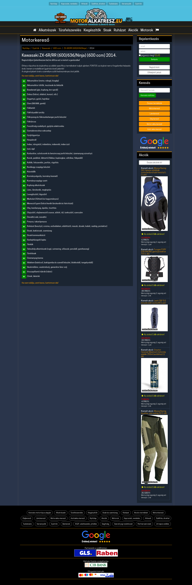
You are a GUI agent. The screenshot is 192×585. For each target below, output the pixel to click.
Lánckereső (154, 114)
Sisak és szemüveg (110, 513)
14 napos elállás (162, 524)
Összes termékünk (154, 103)
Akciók (133, 30)
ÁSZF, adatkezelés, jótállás (86, 524)
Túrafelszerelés (70, 30)
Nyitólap (53, 4)
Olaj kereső (154, 119)
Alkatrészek (47, 30)
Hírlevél (84, 4)
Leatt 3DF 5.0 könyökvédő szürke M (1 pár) (153, 301)
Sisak (107, 30)
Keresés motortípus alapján (40, 513)
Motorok (147, 30)
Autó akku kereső (154, 129)
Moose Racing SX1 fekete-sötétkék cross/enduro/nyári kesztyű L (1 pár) (153, 171)
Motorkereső (154, 108)
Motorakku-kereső (58, 518)
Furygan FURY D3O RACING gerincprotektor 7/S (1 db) (153, 251)
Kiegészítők (92, 30)
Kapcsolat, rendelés (69, 4)
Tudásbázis (113, 4)
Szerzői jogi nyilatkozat (123, 524)
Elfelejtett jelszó (154, 72)
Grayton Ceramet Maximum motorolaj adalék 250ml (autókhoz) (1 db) (153, 353)
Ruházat (120, 30)
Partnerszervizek (144, 524)
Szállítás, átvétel (98, 4)
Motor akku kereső (154, 124)
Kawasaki (46, 48)
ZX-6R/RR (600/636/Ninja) (75, 48)
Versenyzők (126, 4)
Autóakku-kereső (78, 518)
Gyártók (138, 4)
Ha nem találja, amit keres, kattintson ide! (40, 76)
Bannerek (66, 524)
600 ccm (57, 48)
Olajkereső (27, 518)
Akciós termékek (141, 513)
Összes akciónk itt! (154, 162)
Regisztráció (154, 67)
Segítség (105, 524)
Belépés (154, 59)
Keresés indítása (147, 95)
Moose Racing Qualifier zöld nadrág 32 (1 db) (154, 412)
